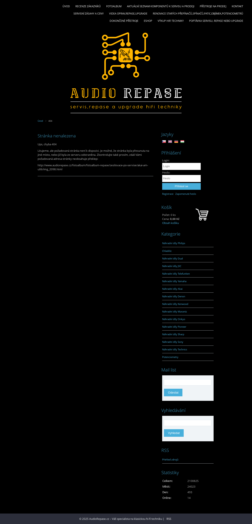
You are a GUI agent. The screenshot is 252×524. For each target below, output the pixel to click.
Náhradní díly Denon (173, 296)
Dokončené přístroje (124, 21)
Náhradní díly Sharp (173, 334)
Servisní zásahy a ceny (88, 13)
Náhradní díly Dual (172, 258)
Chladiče (166, 250)
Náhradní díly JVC (171, 266)
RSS (168, 519)
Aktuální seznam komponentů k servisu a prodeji (160, 6)
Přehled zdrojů (170, 459)
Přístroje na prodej (213, 6)
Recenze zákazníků (88, 6)
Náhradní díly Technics (174, 349)
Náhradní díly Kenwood (175, 304)
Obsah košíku (170, 223)
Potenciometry (170, 357)
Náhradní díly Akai (172, 288)
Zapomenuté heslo (185, 193)
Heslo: (166, 172)
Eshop (148, 21)
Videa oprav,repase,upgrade (128, 13)
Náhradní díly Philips (173, 243)
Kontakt (237, 6)
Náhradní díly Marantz (174, 311)
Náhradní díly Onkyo (173, 319)
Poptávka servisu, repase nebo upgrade (216, 21)
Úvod (66, 6)
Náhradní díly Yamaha (174, 281)
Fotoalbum (114, 6)
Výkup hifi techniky (171, 21)
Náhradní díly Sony (172, 341)
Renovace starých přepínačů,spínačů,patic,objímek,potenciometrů (198, 13)
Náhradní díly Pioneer (174, 326)
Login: (166, 160)
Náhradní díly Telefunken (176, 273)
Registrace (167, 193)
